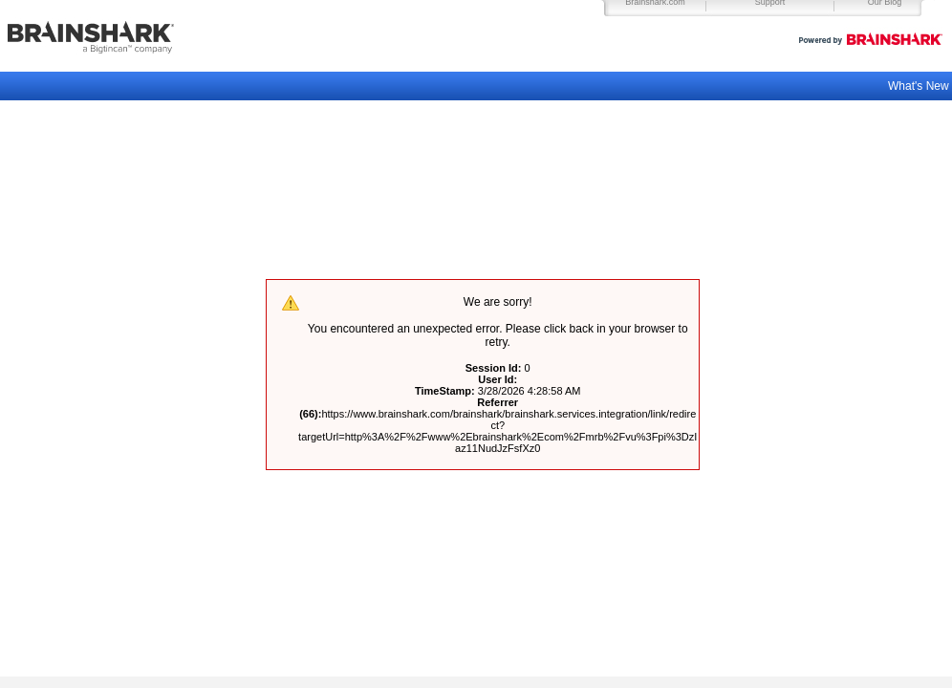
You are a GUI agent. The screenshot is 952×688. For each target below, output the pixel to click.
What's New (920, 86)
